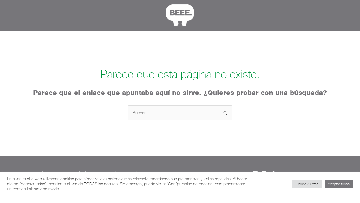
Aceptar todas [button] (339, 184)
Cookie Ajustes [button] (307, 184)
